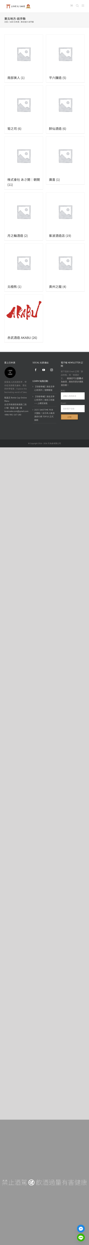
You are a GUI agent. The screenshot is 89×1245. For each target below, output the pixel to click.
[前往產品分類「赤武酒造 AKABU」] (23, 318)
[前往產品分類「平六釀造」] (65, 58)
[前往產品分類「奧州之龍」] (65, 267)
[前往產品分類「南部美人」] (23, 58)
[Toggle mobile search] (77, 5)
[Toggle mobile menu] (83, 5)
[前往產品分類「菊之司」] (23, 109)
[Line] (81, 1237)
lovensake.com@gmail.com (16, 411)
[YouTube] (43, 370)
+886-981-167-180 (12, 414)
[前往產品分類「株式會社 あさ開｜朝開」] (23, 163)
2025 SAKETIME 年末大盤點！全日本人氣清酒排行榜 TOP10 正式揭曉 (44, 414)
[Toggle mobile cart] (71, 5)
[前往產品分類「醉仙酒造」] (65, 109)
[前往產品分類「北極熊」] (23, 267)
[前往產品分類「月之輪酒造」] (23, 216)
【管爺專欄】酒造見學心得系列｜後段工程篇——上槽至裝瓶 (44, 400)
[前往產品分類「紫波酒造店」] (65, 216)
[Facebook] (36, 370)
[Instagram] (51, 370)
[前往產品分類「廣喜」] (65, 160)
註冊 (79, 378)
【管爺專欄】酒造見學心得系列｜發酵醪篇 (44, 388)
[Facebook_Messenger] (81, 1228)
